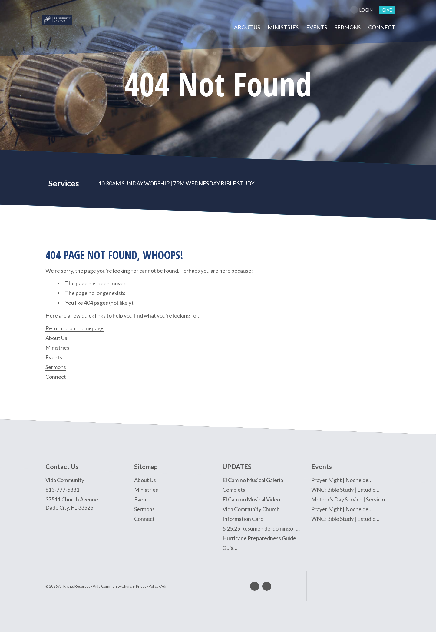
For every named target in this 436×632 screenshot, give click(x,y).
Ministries (57, 347)
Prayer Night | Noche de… (341, 479)
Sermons (55, 367)
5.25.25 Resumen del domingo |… (261, 528)
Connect (55, 376)
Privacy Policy (147, 586)
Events (53, 357)
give (387, 9)
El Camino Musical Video (251, 499)
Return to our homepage (74, 328)
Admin (166, 586)
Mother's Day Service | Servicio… (350, 499)
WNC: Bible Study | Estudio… (345, 489)
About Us (56, 337)
